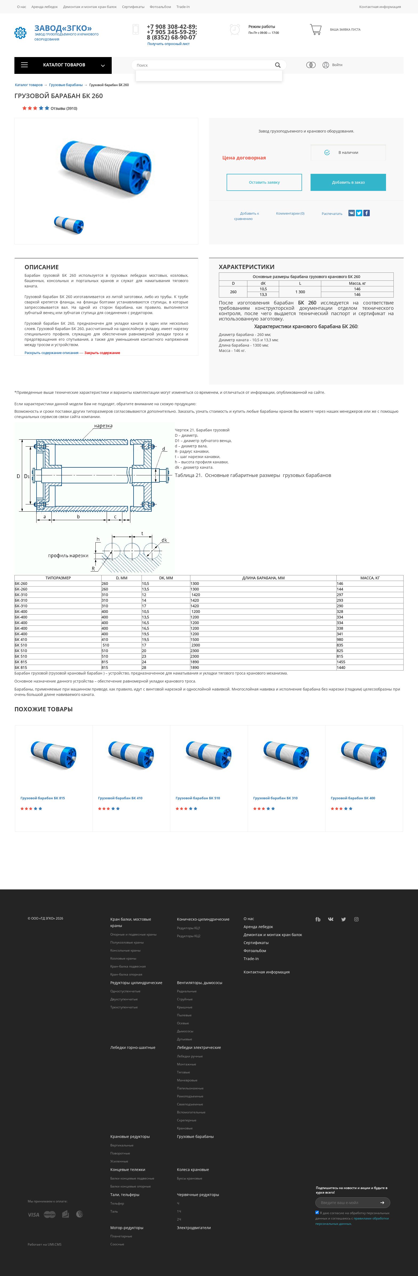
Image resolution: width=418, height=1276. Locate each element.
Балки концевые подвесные (132, 1178)
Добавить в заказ (348, 182)
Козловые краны (123, 958)
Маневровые (187, 1080)
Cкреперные (186, 1120)
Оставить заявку (264, 182)
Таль (114, 1211)
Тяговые (183, 1072)
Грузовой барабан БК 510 (198, 798)
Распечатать (327, 213)
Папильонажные (190, 1088)
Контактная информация (380, 6)
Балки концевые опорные (130, 1186)
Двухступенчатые (124, 999)
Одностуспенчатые (125, 991)
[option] (106, 170)
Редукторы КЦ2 (188, 936)
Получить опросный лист (168, 43)
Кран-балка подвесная (128, 966)
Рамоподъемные (190, 1096)
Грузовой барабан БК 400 (353, 798)
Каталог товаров (29, 84)
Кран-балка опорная (126, 974)
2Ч (179, 1219)
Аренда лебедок (44, 6)
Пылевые (184, 1015)
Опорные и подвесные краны (133, 934)
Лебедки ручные (190, 1056)
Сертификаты (133, 6)
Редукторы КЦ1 (188, 928)
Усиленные (119, 1161)
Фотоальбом (160, 6)
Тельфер (117, 1203)
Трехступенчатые (124, 1007)
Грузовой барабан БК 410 (120, 798)
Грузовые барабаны (66, 84)
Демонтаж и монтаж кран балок (90, 6)
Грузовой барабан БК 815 (43, 798)
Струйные (185, 999)
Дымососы (185, 1031)
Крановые (185, 1128)
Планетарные (121, 1236)
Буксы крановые (189, 1178)
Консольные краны (125, 950)
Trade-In (183, 6)
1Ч (179, 1211)
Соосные (117, 1244)
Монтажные (186, 1064)
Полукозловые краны (127, 942)
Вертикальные (122, 1145)
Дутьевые (184, 1039)
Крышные (184, 1007)
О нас (21, 6)
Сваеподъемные (190, 1104)
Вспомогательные (191, 1112)
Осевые (183, 1023)
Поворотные (120, 1153)
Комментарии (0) (285, 213)
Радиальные (187, 991)
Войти (337, 64)
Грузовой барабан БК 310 (275, 798)
